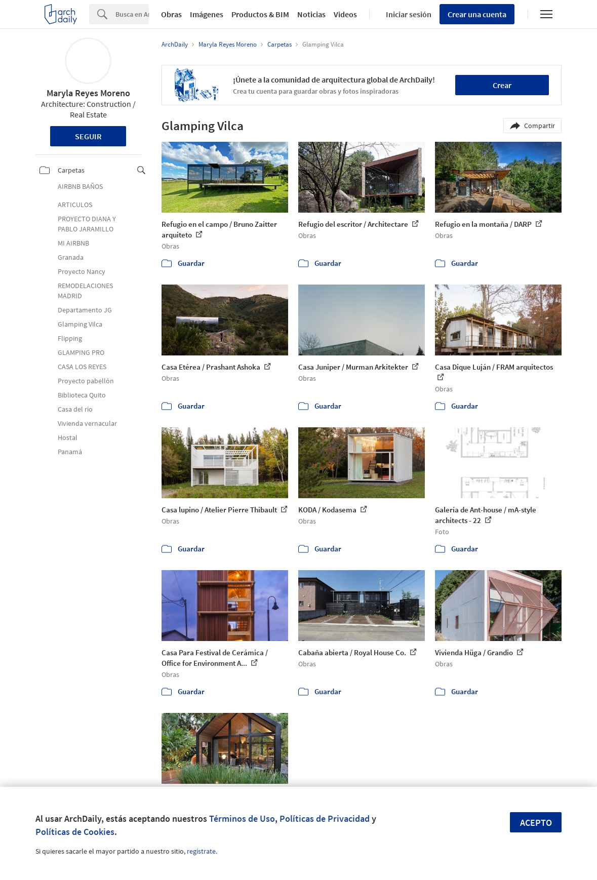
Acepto (536, 822)
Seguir (88, 136)
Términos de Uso (242, 818)
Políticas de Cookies (74, 831)
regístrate (201, 851)
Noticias (311, 14)
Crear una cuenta (477, 14)
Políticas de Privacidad (325, 818)
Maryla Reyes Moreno (88, 93)
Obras (171, 14)
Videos (345, 14)
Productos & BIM (260, 14)
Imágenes (206, 14)
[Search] (132, 14)
